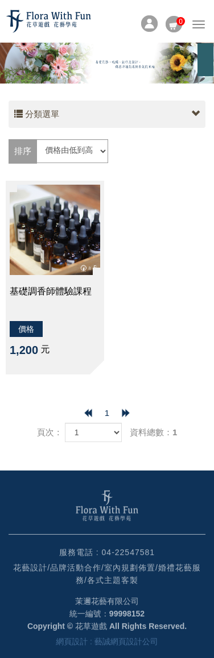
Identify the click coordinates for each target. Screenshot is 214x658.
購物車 (174, 21)
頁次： (50, 432)
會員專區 (149, 23)
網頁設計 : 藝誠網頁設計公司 (107, 643)
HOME (48, 21)
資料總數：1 (153, 432)
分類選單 (107, 114)
